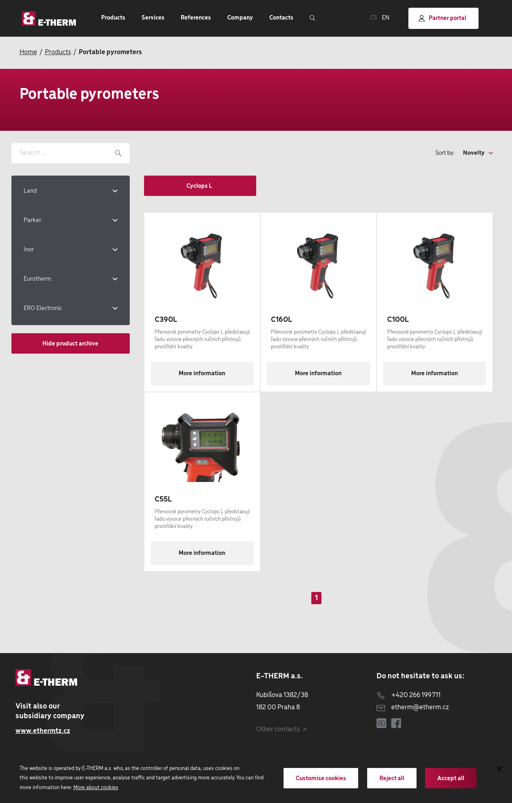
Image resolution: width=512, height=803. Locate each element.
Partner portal (442, 18)
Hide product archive (70, 344)
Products (58, 52)
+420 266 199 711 (409, 695)
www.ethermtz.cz (43, 731)
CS (373, 18)
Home (28, 52)
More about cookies (95, 788)
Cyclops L (199, 186)
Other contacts (281, 729)
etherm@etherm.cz (413, 707)
